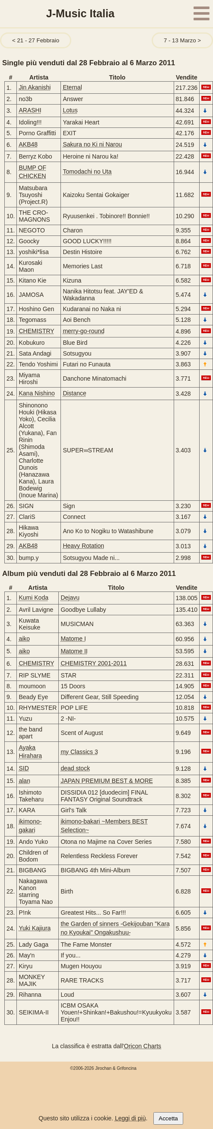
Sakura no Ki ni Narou (92, 144)
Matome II (73, 651)
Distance (74, 393)
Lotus (70, 110)
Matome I (73, 638)
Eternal (72, 87)
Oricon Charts (142, 1046)
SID (24, 768)
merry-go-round (83, 331)
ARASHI (30, 110)
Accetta (168, 1118)
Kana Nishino (36, 393)
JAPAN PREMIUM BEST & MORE (106, 780)
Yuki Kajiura (35, 928)
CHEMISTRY (36, 331)
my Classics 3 (79, 751)
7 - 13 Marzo (180, 40)
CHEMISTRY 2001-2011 (93, 663)
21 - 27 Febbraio (38, 40)
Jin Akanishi (35, 87)
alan (24, 780)
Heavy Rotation (83, 545)
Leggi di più (130, 1118)
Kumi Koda (33, 597)
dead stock (75, 768)
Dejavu (69, 597)
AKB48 (28, 144)
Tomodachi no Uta (87, 171)
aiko (24, 638)
